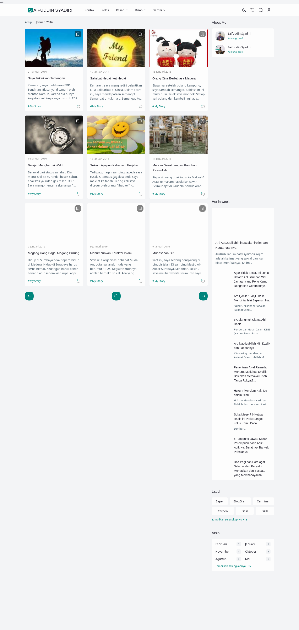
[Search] (261, 10)
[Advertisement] (243, 128)
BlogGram (240, 501)
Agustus (221, 559)
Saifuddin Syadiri (50, 10)
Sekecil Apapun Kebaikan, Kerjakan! (115, 165)
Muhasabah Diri (163, 253)
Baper (220, 501)
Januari (250, 544)
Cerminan (263, 501)
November (223, 551)
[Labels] (243, 520)
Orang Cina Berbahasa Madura (174, 78)
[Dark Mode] (244, 10)
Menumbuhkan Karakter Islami (111, 253)
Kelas (105, 10)
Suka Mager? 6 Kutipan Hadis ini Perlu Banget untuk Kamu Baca (249, 419)
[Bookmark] (78, 34)
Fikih (265, 511)
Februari (221, 544)
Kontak (89, 10)
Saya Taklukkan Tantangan (46, 78)
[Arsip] (243, 566)
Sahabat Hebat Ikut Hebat (108, 78)
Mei (247, 559)
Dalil (245, 511)
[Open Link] (269, 10)
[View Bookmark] (252, 10)
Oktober (250, 551)
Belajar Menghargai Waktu (46, 165)
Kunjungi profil (236, 38)
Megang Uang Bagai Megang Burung (53, 253)
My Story (35, 106)
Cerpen (223, 511)
